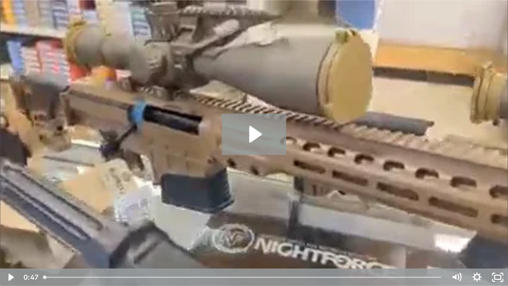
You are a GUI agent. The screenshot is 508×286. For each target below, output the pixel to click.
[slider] (243, 277)
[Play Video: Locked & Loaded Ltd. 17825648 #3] (254, 134)
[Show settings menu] (477, 277)
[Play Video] (10, 277)
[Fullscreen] (497, 277)
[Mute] (456, 277)
